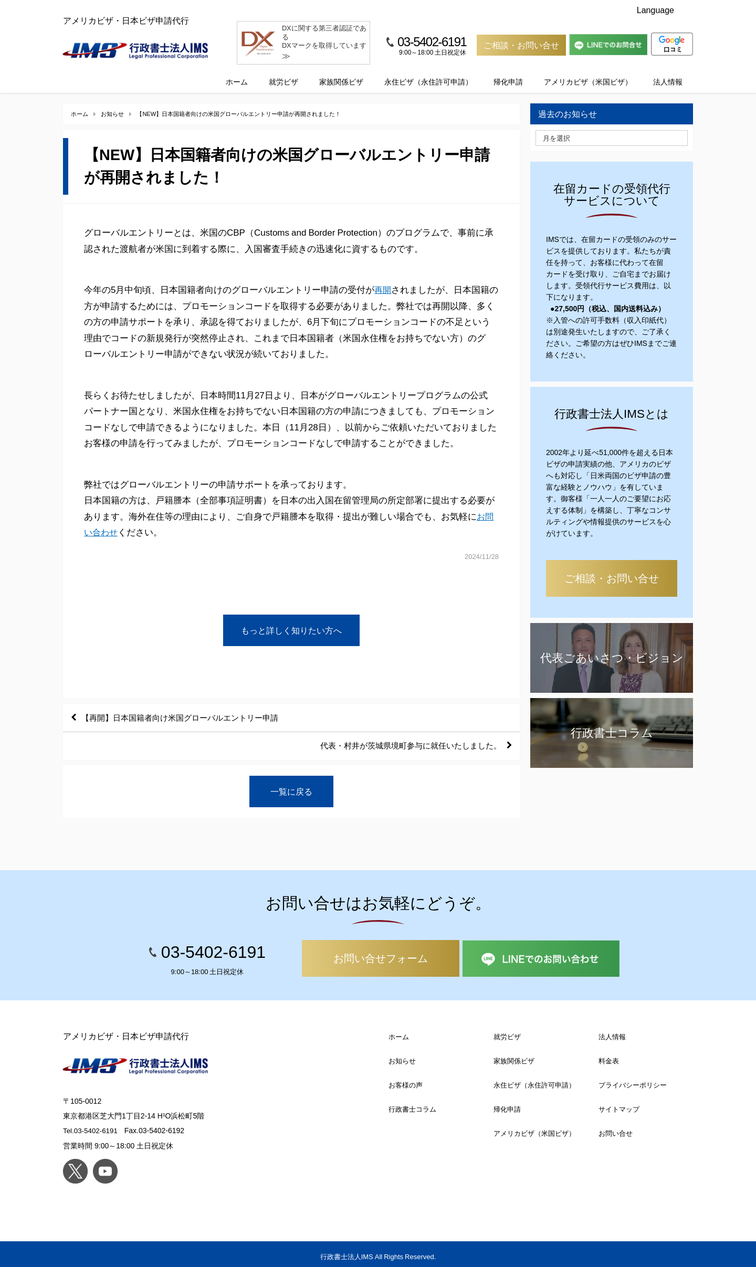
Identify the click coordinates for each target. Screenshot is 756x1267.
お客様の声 (405, 1079)
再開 (383, 280)
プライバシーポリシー (632, 1079)
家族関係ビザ (341, 72)
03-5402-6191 (431, 41)
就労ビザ (283, 72)
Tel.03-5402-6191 (91, 1125)
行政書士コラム (412, 1104)
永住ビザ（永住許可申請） (428, 72)
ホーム (237, 72)
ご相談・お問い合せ (521, 45)
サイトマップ (618, 1104)
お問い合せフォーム (380, 953)
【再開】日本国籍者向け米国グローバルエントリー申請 (187, 709)
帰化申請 (508, 72)
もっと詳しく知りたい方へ (291, 621)
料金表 (608, 1055)
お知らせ (402, 1055)
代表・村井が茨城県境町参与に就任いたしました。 (403, 739)
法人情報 (667, 72)
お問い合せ (615, 1128)
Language (663, 10)
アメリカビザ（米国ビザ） (588, 72)
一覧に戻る (291, 786)
